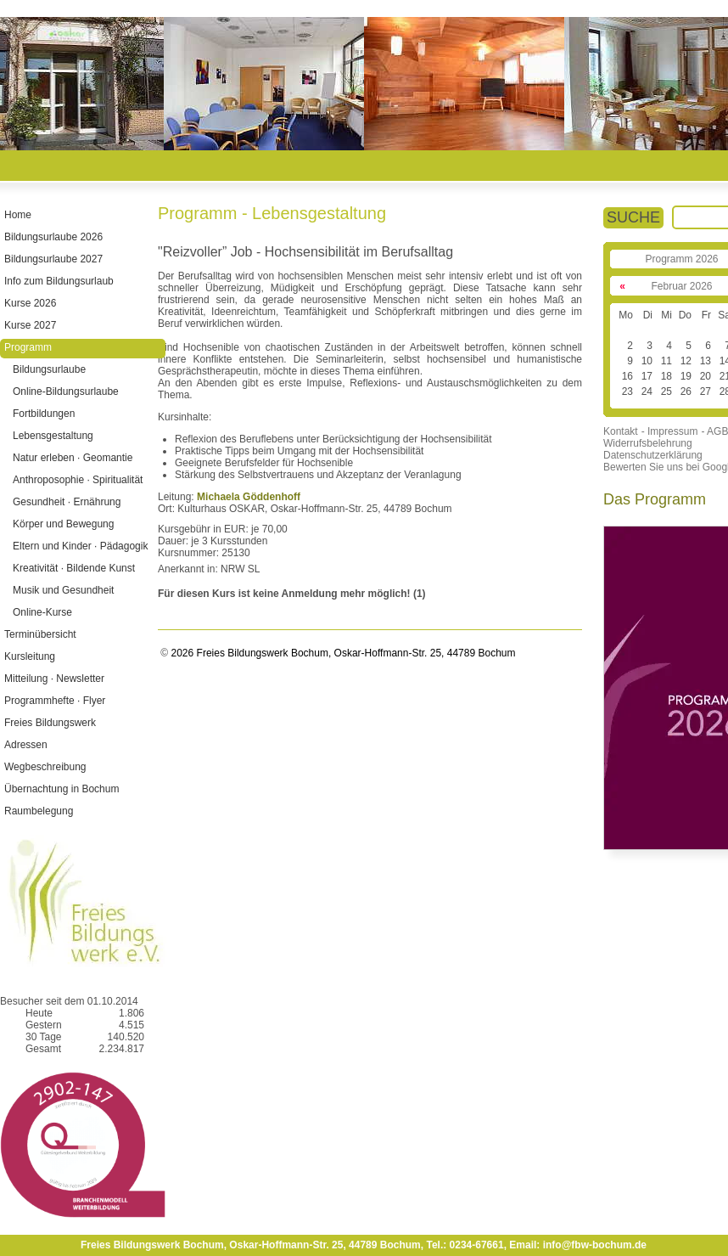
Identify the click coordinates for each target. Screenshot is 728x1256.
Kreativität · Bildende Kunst (74, 568)
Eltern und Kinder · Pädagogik (80, 546)
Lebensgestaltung (53, 436)
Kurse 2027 (30, 325)
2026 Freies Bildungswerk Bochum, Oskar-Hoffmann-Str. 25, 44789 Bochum (341, 653)
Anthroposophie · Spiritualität (78, 480)
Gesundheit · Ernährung (66, 502)
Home (17, 215)
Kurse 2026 (30, 303)
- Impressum (669, 431)
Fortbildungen (44, 414)
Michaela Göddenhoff (248, 497)
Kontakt (620, 431)
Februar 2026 (681, 286)
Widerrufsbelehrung (647, 443)
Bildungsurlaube (49, 369)
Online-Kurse (42, 612)
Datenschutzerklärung (653, 455)
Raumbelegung (38, 811)
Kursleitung (29, 656)
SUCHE (633, 217)
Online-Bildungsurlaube (66, 391)
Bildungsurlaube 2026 (53, 237)
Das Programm (654, 499)
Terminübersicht (40, 634)
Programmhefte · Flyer (54, 701)
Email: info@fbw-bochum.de (578, 1245)
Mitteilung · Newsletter (54, 678)
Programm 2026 (681, 259)
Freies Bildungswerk (50, 723)
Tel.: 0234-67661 (464, 1245)
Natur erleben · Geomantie (72, 458)
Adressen (26, 745)
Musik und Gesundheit (63, 590)
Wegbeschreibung (45, 767)
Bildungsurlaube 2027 (53, 259)
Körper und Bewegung (63, 524)
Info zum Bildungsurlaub (59, 281)
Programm (28, 347)
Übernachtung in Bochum (61, 789)
